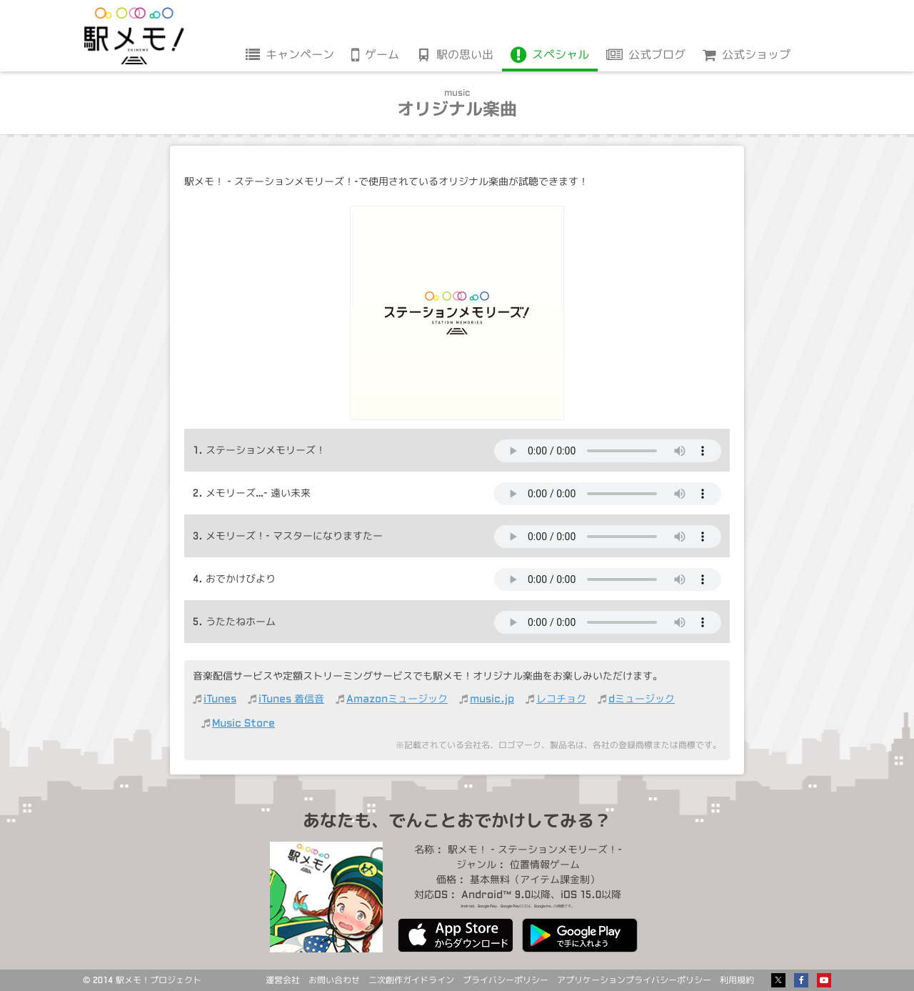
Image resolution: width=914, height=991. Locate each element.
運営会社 (283, 980)
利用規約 (737, 980)
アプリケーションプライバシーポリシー (634, 980)
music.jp (492, 698)
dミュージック (641, 698)
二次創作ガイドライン (411, 980)
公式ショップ (756, 54)
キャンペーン (300, 54)
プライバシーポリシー (505, 980)
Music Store (243, 722)
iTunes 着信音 (291, 698)
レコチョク (561, 698)
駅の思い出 (464, 54)
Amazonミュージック (397, 698)
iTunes (220, 698)
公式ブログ (657, 54)
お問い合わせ (334, 980)
